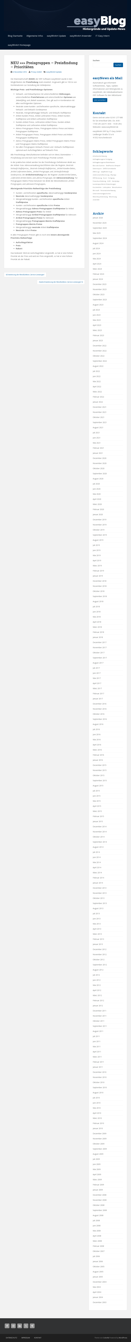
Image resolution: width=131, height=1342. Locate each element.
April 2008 (97, 1236)
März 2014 (97, 872)
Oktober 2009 (98, 1143)
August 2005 (98, 1271)
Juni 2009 (96, 1164)
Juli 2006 (96, 1256)
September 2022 (100, 361)
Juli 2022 (96, 371)
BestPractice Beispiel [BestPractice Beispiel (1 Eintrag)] (113, 165)
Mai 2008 (97, 1230)
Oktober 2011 (98, 1021)
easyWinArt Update (56, 35)
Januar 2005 (98, 1276)
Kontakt (37, 1338)
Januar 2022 (98, 402)
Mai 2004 (97, 1287)
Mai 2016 (97, 739)
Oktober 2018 (98, 591)
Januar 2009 (98, 1190)
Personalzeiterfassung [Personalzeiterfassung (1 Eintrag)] (107, 190)
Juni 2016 (96, 734)
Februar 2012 (98, 1000)
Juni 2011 (96, 1041)
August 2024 (98, 243)
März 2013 (97, 934)
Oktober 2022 (98, 356)
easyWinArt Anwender (81, 35)
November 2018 (100, 586)
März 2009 (97, 1179)
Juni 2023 (96, 315)
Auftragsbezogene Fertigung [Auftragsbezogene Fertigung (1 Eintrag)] (102, 159)
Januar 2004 (98, 1297)
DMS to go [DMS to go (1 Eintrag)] (96, 172)
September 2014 (100, 842)
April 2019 (97, 560)
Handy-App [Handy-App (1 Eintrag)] (115, 181)
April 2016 (97, 744)
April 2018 (97, 622)
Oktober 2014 (98, 837)
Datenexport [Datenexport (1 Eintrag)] (97, 168)
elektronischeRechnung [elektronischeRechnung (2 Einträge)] (101, 175)
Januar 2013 (98, 944)
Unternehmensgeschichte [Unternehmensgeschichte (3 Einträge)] (102, 194)
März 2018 (97, 627)
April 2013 (97, 929)
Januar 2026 (98, 217)
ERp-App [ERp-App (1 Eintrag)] (113, 175)
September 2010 (100, 1087)
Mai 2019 (97, 555)
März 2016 (97, 750)
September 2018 (100, 596)
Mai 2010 (97, 1108)
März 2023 (97, 330)
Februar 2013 (98, 939)
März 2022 (97, 391)
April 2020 (97, 499)
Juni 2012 (96, 980)
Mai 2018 (97, 617)
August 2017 (98, 663)
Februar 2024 (98, 274)
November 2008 (100, 1200)
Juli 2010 (96, 1097)
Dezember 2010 (99, 1072)
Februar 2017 (98, 693)
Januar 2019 (98, 576)
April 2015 (97, 806)
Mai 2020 (97, 494)
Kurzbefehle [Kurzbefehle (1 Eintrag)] (97, 187)
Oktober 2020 (98, 468)
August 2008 (98, 1215)
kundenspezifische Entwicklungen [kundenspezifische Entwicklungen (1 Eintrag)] (104, 184)
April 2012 (97, 990)
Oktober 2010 (98, 1082)
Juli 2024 (96, 248)
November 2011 (100, 1016)
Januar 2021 (98, 453)
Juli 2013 (96, 913)
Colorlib (106, 1338)
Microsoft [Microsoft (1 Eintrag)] (96, 190)
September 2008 (100, 1210)
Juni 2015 (96, 796)
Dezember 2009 (99, 1133)
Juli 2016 (96, 729)
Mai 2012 (97, 985)
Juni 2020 (96, 489)
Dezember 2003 (99, 1302)
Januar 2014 (98, 883)
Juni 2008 (96, 1225)
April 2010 (97, 1113)
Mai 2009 (97, 1169)
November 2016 (100, 709)
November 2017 (100, 647)
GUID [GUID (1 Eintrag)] (109, 181)
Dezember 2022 (99, 345)
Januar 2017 (98, 698)
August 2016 (98, 724)
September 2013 (100, 903)
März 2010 (97, 1118)
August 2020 (98, 478)
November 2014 (100, 831)
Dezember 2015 (99, 765)
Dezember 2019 (99, 519)
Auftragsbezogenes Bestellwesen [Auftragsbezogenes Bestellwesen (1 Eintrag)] (104, 162)
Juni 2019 (96, 550)
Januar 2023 (98, 340)
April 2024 (97, 263)
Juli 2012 (96, 975)
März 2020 (97, 504)
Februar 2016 (98, 755)
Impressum (25, 1338)
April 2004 (97, 1292)
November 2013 (100, 893)
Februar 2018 (98, 632)
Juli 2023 (96, 310)
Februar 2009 (98, 1184)
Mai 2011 (97, 1046)
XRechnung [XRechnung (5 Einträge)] (113, 197)
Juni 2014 (96, 857)
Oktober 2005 (98, 1266)
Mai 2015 (97, 801)
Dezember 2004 (99, 1282)
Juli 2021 (96, 432)
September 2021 (100, 422)
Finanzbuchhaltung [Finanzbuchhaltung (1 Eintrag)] (99, 181)
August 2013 (98, 908)
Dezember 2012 (99, 949)
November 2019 (100, 524)
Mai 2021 (97, 443)
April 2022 (97, 386)
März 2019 (97, 565)
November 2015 (100, 770)
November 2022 (100, 350)
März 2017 (97, 688)
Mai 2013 (97, 923)
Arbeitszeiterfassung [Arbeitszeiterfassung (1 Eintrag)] (100, 156)
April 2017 (97, 683)
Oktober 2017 (98, 652)
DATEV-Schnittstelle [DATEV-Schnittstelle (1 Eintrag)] (109, 168)
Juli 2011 (96, 1036)
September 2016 (100, 719)
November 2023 (100, 289)
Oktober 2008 (98, 1205)
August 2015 (98, 785)
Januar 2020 (98, 514)
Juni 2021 (96, 437)
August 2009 (98, 1154)
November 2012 (100, 954)
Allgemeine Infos (34, 35)
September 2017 (100, 657)
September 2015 (100, 780)
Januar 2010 (98, 1128)
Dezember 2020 (99, 458)
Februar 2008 (98, 1246)
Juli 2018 (96, 606)
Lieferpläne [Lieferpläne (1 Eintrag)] (107, 187)
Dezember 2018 (99, 581)
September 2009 (100, 1149)
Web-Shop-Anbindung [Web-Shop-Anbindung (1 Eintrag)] (100, 197)
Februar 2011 (98, 1062)
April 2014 (97, 867)
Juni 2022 (96, 376)
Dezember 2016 (99, 703)
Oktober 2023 (98, 294)
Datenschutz (11, 1338)
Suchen (96, 60)
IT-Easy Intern (102, 35)
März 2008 (97, 1241)
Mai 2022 (97, 381)
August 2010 (98, 1092)
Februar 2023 (98, 335)
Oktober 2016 (98, 714)
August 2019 (98, 540)
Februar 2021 (98, 448)
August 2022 (98, 366)
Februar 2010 (98, 1123)
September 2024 (100, 238)
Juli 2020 (96, 483)
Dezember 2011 (99, 1010)
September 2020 (100, 473)
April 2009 (97, 1174)
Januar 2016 (98, 760)
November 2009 (100, 1138)
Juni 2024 (96, 253)
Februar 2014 (98, 877)
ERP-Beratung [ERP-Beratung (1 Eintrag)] (97, 178)
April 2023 (97, 325)
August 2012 (98, 970)
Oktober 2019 (98, 530)
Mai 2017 (97, 678)
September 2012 (100, 964)
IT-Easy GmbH (36, 72)
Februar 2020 (98, 509)
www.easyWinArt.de (110, 127)
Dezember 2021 (99, 407)
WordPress (123, 1338)
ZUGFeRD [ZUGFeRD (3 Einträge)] (96, 200)
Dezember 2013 (99, 888)
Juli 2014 (96, 852)
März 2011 (97, 1056)
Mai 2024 (97, 258)
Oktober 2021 (98, 417)
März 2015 (97, 811)
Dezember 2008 (99, 1195)
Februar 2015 (98, 816)
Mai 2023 (97, 320)
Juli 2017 (96, 668)
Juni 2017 (96, 673)
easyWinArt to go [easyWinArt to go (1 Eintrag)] (106, 172)
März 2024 (97, 269)
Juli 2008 (96, 1220)
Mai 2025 (97, 233)
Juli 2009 (96, 1159)
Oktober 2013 (98, 898)
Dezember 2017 (99, 642)
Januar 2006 (98, 1261)
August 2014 (98, 847)
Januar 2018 (98, 637)
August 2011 (98, 1031)
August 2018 (98, 601)
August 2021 (98, 427)
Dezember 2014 (99, 826)
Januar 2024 (98, 279)
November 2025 (100, 223)
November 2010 (100, 1077)
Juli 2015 (96, 790)
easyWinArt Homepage (19, 45)
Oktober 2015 (98, 775)
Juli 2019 (96, 545)
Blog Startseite (15, 35)
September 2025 (100, 228)
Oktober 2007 (98, 1251)
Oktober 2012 (98, 959)
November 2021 (100, 412)
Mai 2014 (97, 862)
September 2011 (100, 1026)
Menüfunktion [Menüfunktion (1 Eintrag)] (117, 187)
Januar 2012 (98, 1005)
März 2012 (97, 995)
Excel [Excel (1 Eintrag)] (105, 178)
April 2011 (97, 1051)
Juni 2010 (96, 1103)
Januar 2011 (98, 1067)
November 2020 (100, 463)
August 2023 (98, 304)
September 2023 (100, 299)
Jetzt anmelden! (100, 100)
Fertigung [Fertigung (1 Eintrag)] (111, 178)
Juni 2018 (96, 611)
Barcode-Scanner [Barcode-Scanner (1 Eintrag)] (99, 165)
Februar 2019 (98, 570)
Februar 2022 (98, 397)
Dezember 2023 (99, 284)
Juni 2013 (96, 918)
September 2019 (100, 535)
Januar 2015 (98, 821)
